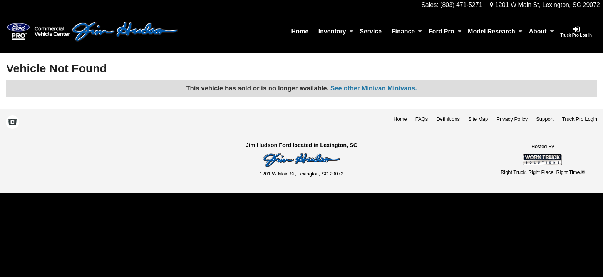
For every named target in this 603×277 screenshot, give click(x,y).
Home (299, 31)
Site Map (478, 119)
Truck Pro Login (579, 119)
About (541, 31)
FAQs (421, 119)
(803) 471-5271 (461, 5)
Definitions (448, 119)
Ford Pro (445, 31)
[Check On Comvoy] (12, 123)
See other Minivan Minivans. (373, 88)
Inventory (335, 31)
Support (545, 119)
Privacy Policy (512, 119)
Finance (407, 31)
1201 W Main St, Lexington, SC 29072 (545, 5)
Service (371, 31)
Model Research (495, 31)
